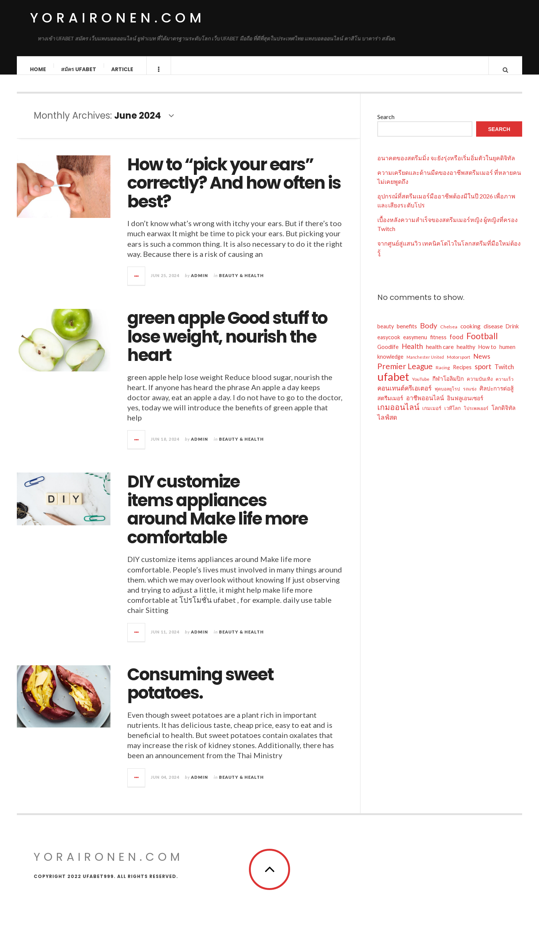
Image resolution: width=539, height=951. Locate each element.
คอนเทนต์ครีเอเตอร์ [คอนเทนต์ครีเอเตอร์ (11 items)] (404, 395)
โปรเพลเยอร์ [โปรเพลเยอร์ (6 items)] (476, 416)
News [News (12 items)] (481, 363)
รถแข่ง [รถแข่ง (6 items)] (469, 396)
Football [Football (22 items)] (482, 343)
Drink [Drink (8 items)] (512, 334)
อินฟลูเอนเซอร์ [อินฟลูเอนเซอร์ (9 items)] (465, 405)
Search (386, 124)
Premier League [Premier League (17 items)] (405, 373)
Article (123, 69)
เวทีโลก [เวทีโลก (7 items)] (452, 416)
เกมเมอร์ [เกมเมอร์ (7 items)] (431, 416)
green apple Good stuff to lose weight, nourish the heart (227, 344)
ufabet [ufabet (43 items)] (393, 384)
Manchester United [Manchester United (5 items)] (425, 364)
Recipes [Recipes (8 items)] (462, 374)
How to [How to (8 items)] (487, 354)
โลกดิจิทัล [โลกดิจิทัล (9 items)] (503, 415)
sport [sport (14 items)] (483, 374)
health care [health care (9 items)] (440, 354)
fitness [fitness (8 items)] (438, 344)
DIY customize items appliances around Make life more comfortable (217, 517)
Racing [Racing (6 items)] (443, 375)
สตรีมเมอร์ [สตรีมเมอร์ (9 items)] (390, 405)
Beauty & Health (241, 282)
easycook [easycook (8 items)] (388, 344)
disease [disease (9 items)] (493, 333)
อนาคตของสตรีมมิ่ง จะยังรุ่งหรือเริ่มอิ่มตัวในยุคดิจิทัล (446, 165)
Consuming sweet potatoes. (200, 691)
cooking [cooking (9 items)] (470, 333)
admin (199, 282)
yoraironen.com (117, 17)
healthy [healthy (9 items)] (466, 354)
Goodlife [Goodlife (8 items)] (388, 354)
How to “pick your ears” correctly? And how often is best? (234, 190)
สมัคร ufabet (79, 69)
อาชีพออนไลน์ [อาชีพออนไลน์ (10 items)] (425, 405)
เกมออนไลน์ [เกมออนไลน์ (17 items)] (398, 414)
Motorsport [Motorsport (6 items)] (458, 364)
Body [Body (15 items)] (428, 332)
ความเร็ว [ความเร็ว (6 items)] (505, 386)
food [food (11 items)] (456, 344)
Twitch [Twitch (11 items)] (504, 374)
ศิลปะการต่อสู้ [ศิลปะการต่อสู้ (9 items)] (496, 395)
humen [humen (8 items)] (507, 354)
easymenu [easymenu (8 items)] (415, 344)
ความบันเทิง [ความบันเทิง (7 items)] (480, 386)
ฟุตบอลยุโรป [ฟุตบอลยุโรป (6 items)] (447, 396)
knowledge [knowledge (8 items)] (390, 364)
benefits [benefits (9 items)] (407, 333)
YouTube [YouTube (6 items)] (420, 386)
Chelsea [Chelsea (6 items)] (448, 334)
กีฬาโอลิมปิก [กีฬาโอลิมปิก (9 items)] (448, 386)
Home (38, 69)
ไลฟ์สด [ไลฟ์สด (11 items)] (387, 425)
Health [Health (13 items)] (412, 354)
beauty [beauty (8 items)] (385, 334)
